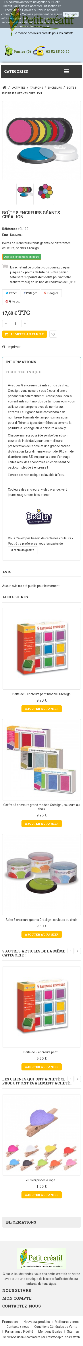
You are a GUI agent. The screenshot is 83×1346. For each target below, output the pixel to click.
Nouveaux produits (37, 1322)
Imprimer (14, 347)
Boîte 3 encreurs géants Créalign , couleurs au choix (41, 920)
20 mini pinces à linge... (41, 1180)
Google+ (51, 293)
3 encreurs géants (22, 550)
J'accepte (70, 14)
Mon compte (17, 1298)
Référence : (10, 229)
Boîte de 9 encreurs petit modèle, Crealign (41, 694)
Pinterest (13, 301)
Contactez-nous (18, 1326)
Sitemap (73, 1331)
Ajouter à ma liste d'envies (53, 334)
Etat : (6, 235)
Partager (30, 293)
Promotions (10, 1322)
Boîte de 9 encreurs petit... (41, 1052)
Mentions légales (50, 1331)
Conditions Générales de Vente (55, 1326)
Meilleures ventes (67, 1322)
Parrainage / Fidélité (19, 1331)
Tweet (11, 293)
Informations (21, 361)
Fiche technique (23, 371)
